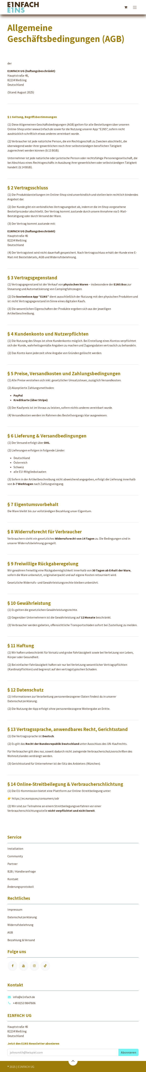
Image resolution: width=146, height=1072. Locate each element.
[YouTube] (23, 965)
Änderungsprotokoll (20, 887)
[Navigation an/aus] (135, 7)
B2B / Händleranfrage (21, 871)
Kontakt (12, 879)
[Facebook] (12, 965)
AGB (10, 932)
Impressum (14, 909)
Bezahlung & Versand (21, 940)
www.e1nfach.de (42, 129)
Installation (15, 848)
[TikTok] (45, 965)
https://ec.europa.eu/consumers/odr (35, 798)
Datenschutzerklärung (22, 701)
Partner (12, 864)
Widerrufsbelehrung (31, 543)
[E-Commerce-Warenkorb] (125, 7)
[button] (128, 1052)
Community (15, 856)
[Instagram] (34, 965)
